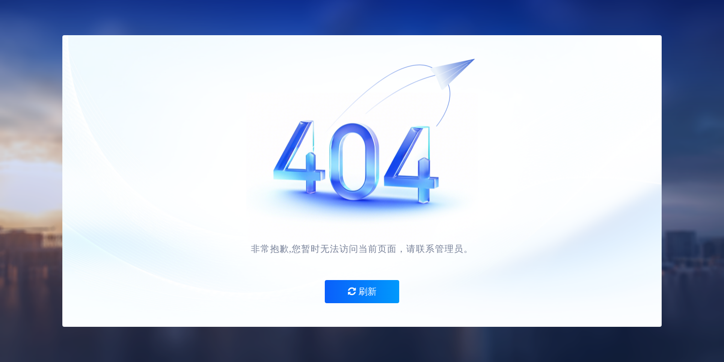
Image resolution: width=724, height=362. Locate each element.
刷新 (362, 291)
